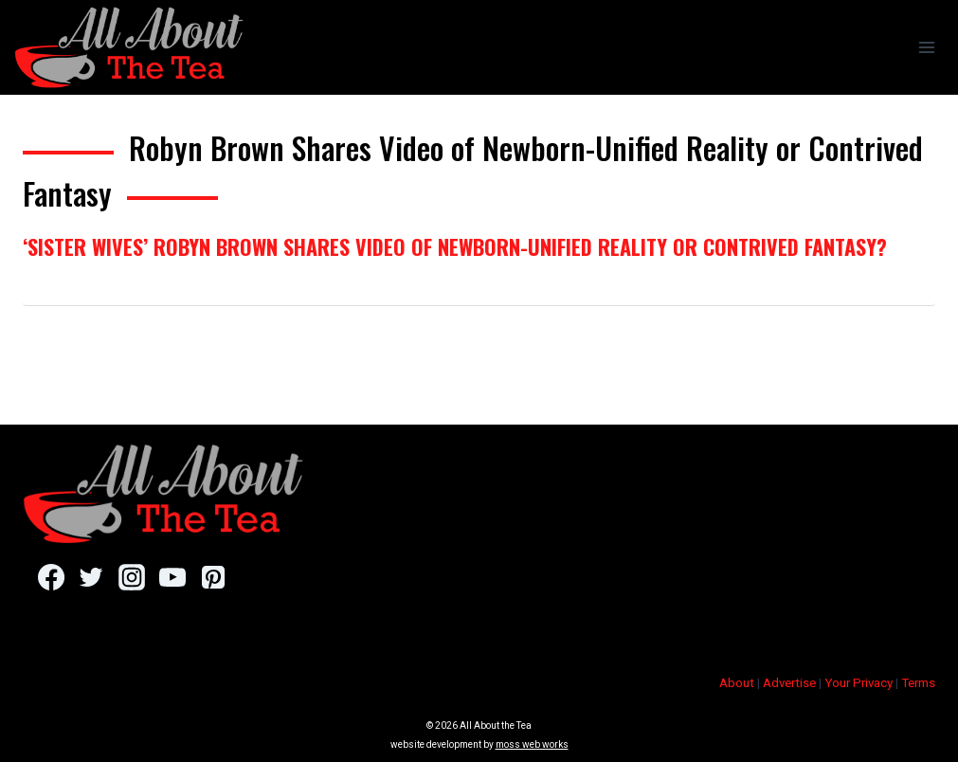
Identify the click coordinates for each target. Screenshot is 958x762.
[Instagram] (131, 577)
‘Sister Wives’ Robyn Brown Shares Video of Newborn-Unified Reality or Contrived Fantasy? (455, 246)
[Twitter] (91, 577)
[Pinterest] (212, 577)
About (736, 683)
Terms (918, 683)
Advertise (789, 683)
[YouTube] (172, 577)
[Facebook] (50, 577)
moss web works (532, 744)
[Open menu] (926, 47)
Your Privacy (858, 683)
